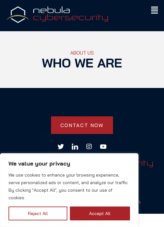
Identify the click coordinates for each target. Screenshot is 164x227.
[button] (154, 10)
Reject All (38, 213)
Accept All (99, 213)
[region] (69, 190)
